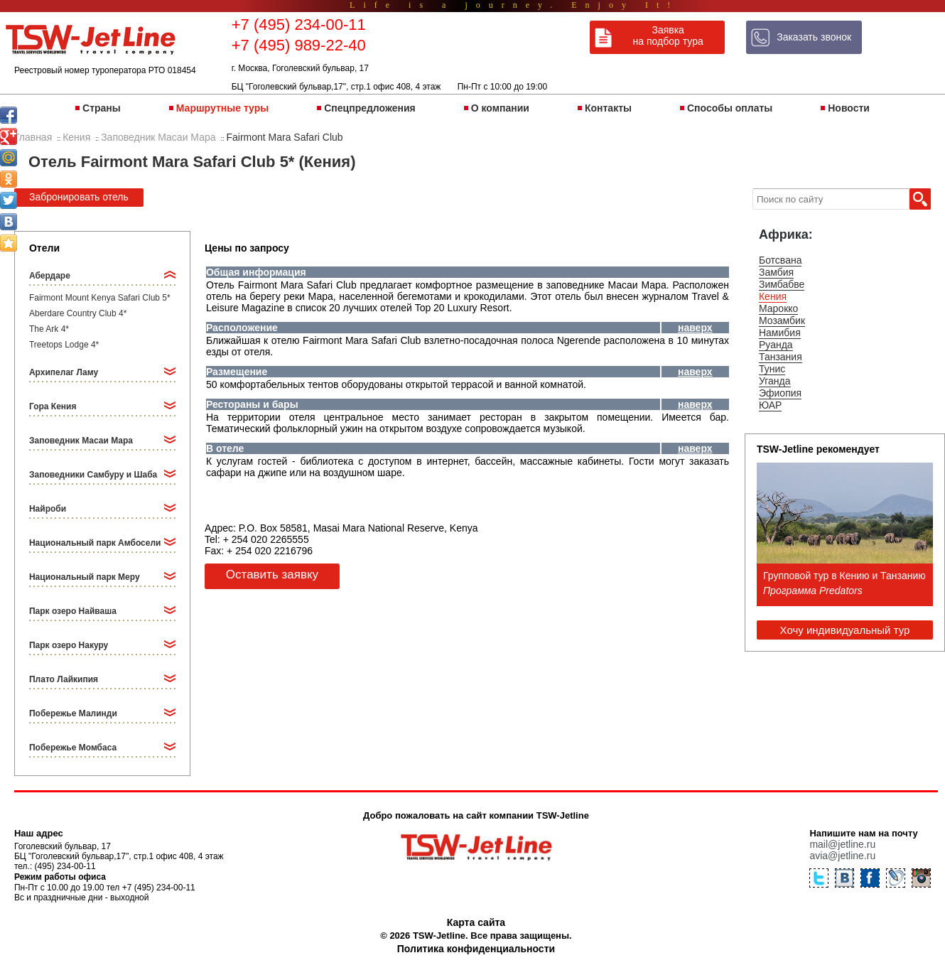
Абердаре (49, 276)
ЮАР (770, 405)
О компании (500, 108)
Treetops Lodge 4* (64, 345)
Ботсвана (780, 260)
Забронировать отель (79, 197)
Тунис (772, 368)
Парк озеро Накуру (68, 645)
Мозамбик (782, 320)
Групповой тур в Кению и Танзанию (844, 575)
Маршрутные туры (222, 108)
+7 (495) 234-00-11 (299, 24)
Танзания (780, 356)
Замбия (776, 272)
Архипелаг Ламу (63, 372)
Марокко (778, 308)
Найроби (47, 509)
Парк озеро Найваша (73, 611)
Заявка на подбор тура (668, 35)
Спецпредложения (369, 108)
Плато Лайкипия (63, 679)
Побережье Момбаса (73, 748)
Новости (849, 108)
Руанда (776, 344)
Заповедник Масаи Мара (81, 441)
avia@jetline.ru (842, 855)
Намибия (780, 332)
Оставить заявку (272, 574)
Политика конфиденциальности (476, 948)
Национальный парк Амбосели (95, 543)
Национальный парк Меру (84, 577)
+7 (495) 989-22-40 (299, 45)
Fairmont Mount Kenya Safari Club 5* (100, 298)
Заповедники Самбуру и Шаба (93, 475)
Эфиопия (780, 393)
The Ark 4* (49, 329)
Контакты (608, 108)
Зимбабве (781, 284)
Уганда (775, 381)
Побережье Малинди (73, 713)
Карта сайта (476, 922)
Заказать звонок (814, 37)
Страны (101, 108)
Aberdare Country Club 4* (77, 313)
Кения (773, 296)
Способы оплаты (729, 108)
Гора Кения (53, 406)
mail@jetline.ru (842, 844)
